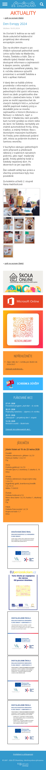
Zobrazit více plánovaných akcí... (18, 429)
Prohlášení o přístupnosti (23, 754)
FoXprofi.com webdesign (18, 761)
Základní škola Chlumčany (23, 2)
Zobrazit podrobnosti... (14, 369)
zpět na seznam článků (14, 18)
